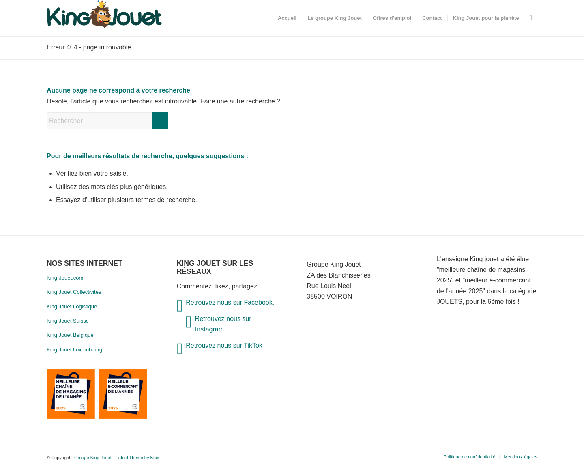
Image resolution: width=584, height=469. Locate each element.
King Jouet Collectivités (74, 292)
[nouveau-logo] (104, 18)
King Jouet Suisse (68, 321)
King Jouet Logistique (72, 306)
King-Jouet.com (65, 278)
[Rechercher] (530, 18)
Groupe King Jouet (93, 457)
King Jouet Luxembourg (74, 349)
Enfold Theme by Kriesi (139, 457)
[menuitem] (287, 18)
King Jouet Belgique (70, 335)
